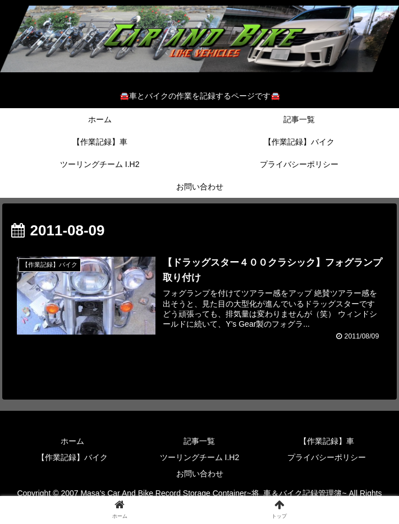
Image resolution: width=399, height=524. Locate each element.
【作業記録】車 (326, 441)
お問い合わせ (199, 474)
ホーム (72, 441)
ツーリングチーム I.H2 (200, 457)
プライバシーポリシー (326, 457)
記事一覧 (199, 441)
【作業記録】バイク (72, 457)
